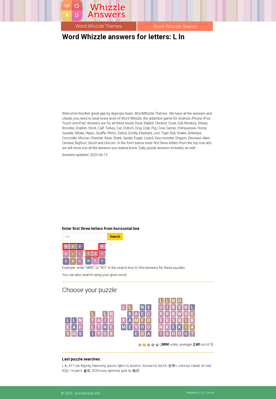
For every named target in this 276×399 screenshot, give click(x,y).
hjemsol (114, 371)
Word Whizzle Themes (98, 26)
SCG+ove (99, 371)
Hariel (195, 366)
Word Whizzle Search (175, 26)
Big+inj (86, 366)
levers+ (135, 366)
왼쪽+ (172, 366)
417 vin (74, 366)
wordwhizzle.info (87, 393)
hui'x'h (162, 366)
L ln (64, 366)
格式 (135, 371)
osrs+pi (184, 366)
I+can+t (76, 371)
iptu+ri (111, 366)
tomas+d (149, 366)
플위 (86, 371)
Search (115, 236)
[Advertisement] (138, 76)
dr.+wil (206, 366)
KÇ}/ (65, 371)
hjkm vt (123, 366)
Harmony (99, 366)
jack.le (126, 371)
